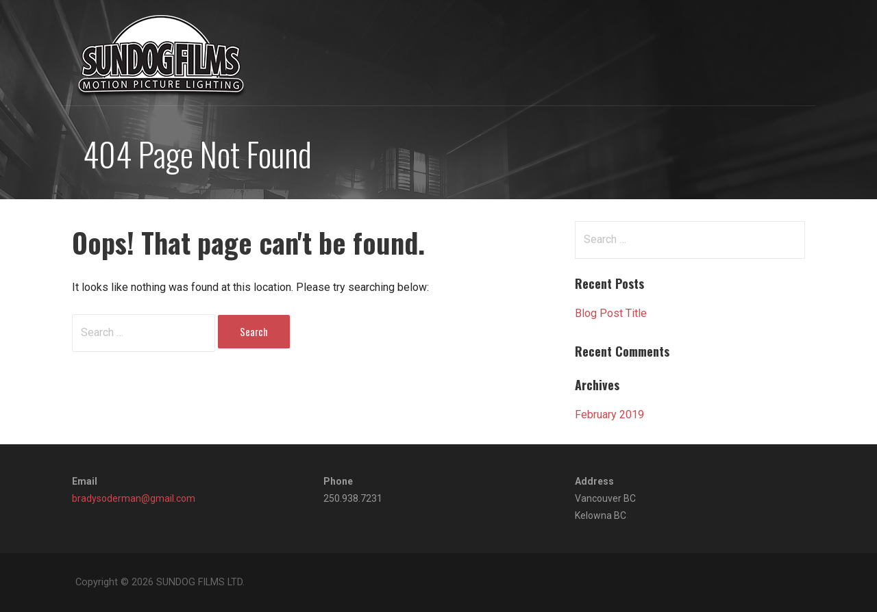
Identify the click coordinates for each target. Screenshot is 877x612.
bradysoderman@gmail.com (133, 498)
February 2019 (609, 414)
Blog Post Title (611, 313)
